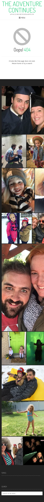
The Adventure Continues (22, 7)
